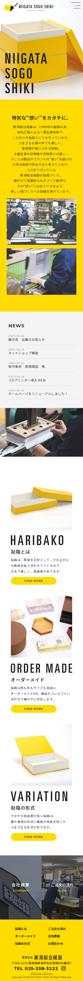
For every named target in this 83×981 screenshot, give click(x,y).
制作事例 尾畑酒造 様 (26, 366)
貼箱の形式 (22, 943)
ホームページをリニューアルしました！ (38, 393)
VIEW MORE (33, 580)
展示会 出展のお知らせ (26, 339)
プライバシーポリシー (42, 973)
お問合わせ (55, 943)
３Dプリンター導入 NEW (27, 380)
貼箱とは (21, 929)
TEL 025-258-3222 (36, 968)
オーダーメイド (25, 936)
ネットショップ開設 (23, 353)
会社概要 (54, 936)
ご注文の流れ (57, 929)
